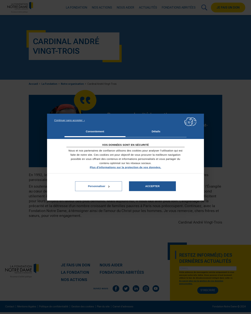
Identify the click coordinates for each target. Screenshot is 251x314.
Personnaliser (98, 186)
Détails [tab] (156, 131)
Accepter (152, 186)
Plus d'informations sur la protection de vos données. (125, 167)
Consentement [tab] (95, 131)
